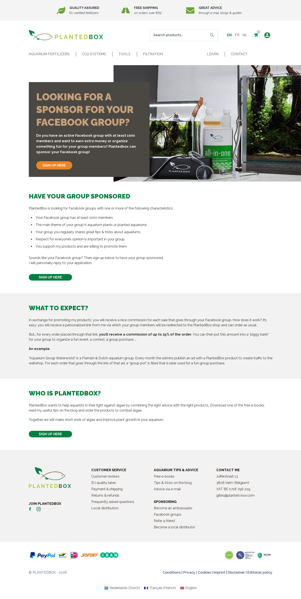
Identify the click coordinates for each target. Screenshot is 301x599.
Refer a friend (164, 521)
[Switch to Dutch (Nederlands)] (122, 588)
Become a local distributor (174, 527)
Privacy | (190, 572)
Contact (239, 54)
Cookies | (205, 572)
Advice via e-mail (167, 489)
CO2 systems (94, 54)
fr (237, 35)
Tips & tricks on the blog (173, 483)
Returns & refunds (105, 495)
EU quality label (103, 483)
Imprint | (220, 572)
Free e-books (164, 476)
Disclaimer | (237, 572)
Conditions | (172, 572)
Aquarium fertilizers (49, 54)
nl (245, 35)
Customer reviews (105, 476)
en (229, 35)
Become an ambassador (173, 508)
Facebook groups (167, 514)
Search (212, 35)
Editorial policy (259, 572)
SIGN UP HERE (54, 165)
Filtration (153, 54)
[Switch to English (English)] (188, 588)
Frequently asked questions (112, 502)
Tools (124, 54)
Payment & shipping (107, 489)
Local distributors (105, 508)
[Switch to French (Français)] (160, 588)
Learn (212, 54)
